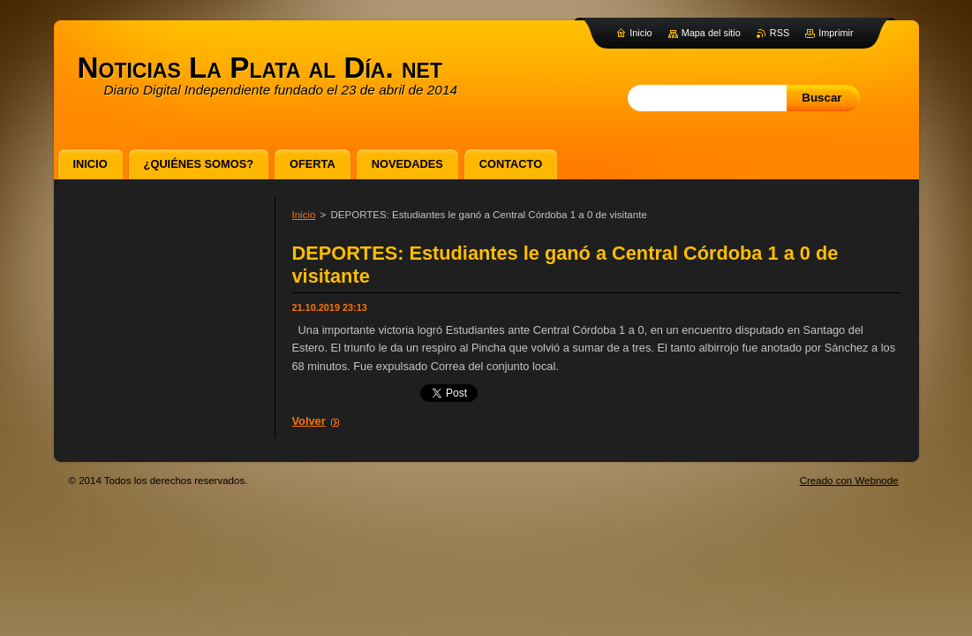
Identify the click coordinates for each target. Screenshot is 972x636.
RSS (779, 32)
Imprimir (835, 32)
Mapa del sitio (711, 32)
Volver (309, 421)
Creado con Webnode (849, 480)
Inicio (304, 214)
